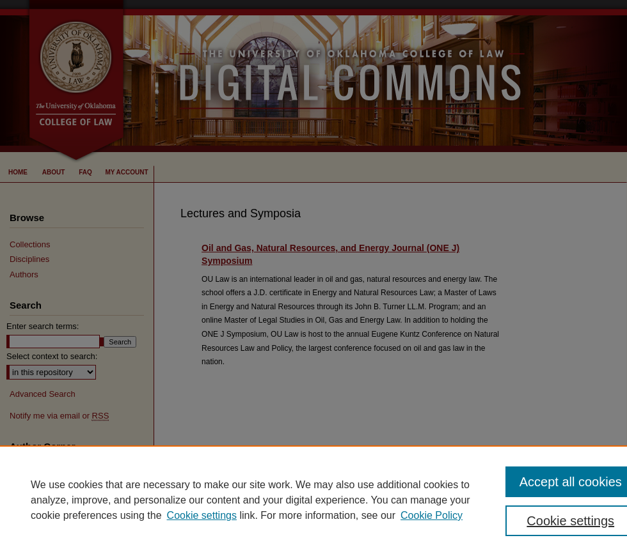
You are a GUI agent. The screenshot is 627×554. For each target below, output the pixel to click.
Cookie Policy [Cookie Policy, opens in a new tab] (432, 515)
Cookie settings (202, 515)
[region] (313, 499)
